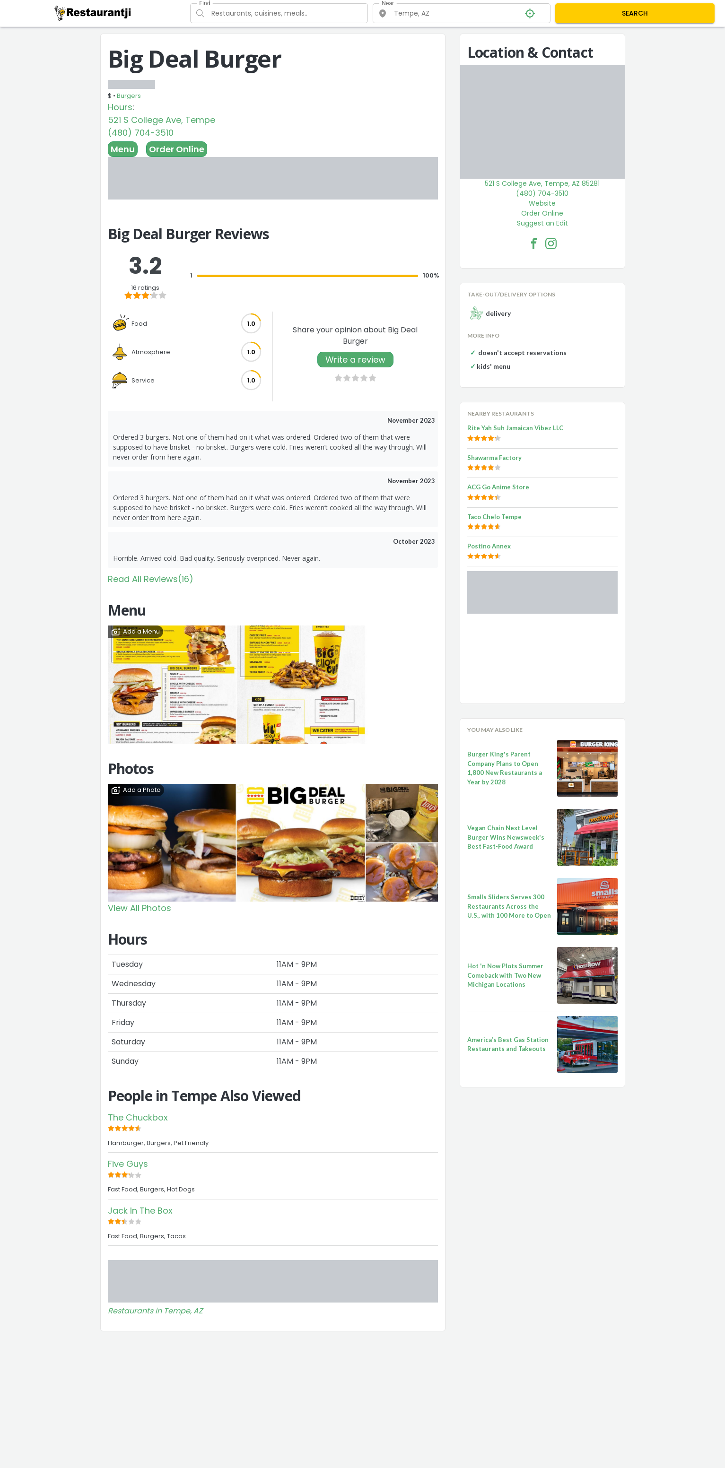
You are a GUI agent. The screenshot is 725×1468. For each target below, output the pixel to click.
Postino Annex (489, 546)
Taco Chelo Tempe (494, 517)
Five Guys (128, 1164)
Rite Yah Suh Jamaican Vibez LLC (515, 428)
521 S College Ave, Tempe (161, 120)
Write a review (355, 359)
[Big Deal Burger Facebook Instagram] (551, 243)
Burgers (129, 95)
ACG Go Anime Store (498, 487)
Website (542, 203)
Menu (123, 149)
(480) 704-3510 (141, 133)
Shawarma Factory (494, 457)
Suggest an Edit (542, 223)
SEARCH (635, 13)
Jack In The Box (140, 1210)
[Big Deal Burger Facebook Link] (534, 243)
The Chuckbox (138, 1117)
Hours (120, 107)
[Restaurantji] (93, 12)
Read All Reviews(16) (150, 579)
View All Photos (139, 908)
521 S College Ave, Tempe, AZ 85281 (542, 183)
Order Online (176, 149)
